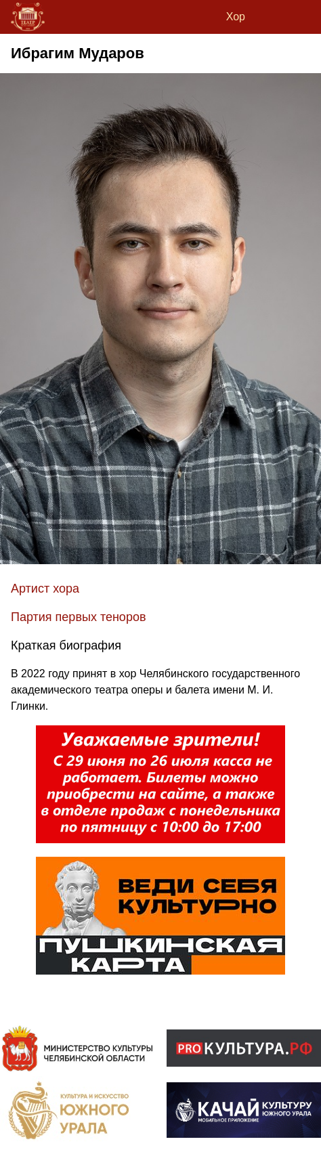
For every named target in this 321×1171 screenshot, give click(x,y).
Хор (235, 16)
